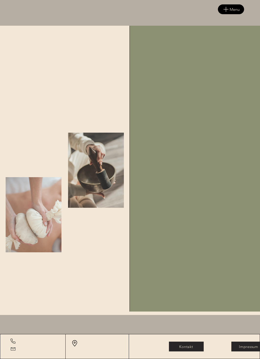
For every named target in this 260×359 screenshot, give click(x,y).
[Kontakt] (186, 346)
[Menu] (231, 9)
